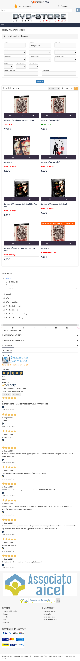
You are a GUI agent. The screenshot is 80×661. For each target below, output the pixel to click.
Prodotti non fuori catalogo (17, 314)
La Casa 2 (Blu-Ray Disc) (50, 120)
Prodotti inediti (12, 310)
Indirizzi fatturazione (50, 620)
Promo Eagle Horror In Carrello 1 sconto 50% (58, 223)
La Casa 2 (8, 162)
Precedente (6, 394)
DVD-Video (13, 289)
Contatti (6, 623)
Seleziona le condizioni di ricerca (16, 36)
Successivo (16, 394)
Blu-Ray (11, 285)
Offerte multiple (12, 302)
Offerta (8, 298)
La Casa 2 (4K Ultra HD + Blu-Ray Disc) (19, 120)
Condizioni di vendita (10, 611)
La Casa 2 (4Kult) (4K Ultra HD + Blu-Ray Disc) (19, 249)
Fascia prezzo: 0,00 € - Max (12, 330)
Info (4, 620)
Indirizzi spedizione (50, 617)
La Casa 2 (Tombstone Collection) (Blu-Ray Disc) (20, 205)
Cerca (40, 81)
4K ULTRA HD (13, 282)
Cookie (5, 617)
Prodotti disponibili (13, 306)
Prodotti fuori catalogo (15, 318)
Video (8, 279)
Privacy (5, 614)
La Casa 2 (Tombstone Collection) (54, 204)
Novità (8, 294)
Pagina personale (49, 611)
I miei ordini (47, 614)
